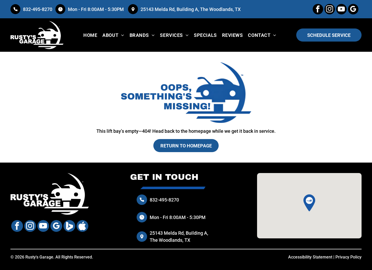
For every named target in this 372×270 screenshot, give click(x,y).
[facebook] (318, 10)
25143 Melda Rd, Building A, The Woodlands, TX (191, 9)
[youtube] (341, 10)
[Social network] (69, 226)
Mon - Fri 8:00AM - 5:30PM (96, 9)
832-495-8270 (37, 9)
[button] (309, 202)
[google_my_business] (353, 10)
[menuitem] (90, 35)
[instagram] (329, 10)
